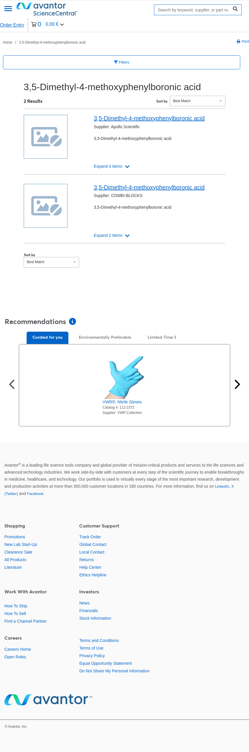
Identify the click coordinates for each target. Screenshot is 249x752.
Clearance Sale (18, 552)
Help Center (90, 567)
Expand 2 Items (108, 235)
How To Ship (15, 606)
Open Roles (15, 657)
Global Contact (92, 544)
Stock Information (95, 618)
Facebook (35, 493)
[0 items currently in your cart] (47, 25)
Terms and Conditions (99, 640)
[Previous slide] (12, 385)
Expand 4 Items (108, 166)
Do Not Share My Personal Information (114, 671)
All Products (15, 559)
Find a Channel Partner (25, 621)
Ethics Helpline (92, 575)
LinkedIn (222, 486)
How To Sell (15, 613)
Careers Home (17, 649)
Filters (121, 62)
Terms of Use (91, 648)
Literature (13, 567)
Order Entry (12, 25)
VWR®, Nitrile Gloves (122, 402)
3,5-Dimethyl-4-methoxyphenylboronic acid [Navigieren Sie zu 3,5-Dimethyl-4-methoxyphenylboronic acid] (52, 42)
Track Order (90, 537)
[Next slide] (237, 385)
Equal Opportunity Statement (105, 663)
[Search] (193, 10)
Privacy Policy (92, 655)
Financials (88, 610)
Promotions (14, 537)
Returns (86, 559)
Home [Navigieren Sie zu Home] (7, 42)
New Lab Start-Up (20, 544)
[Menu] (8, 9)
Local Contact (91, 552)
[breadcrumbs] (44, 42)
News (84, 603)
